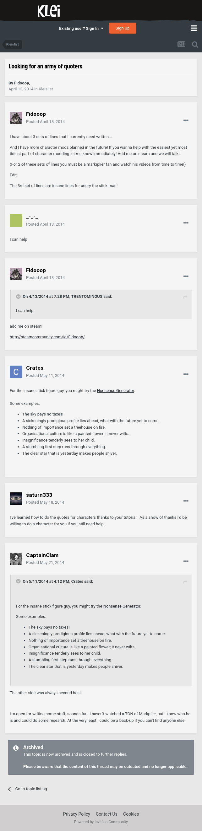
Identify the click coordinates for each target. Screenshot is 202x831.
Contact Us (106, 814)
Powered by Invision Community (101, 822)
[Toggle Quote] (19, 296)
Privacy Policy (76, 814)
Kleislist (46, 89)
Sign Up (123, 28)
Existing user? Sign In (81, 28)
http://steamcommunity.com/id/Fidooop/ (47, 337)
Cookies (131, 814)
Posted (45, 121)
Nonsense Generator (115, 390)
